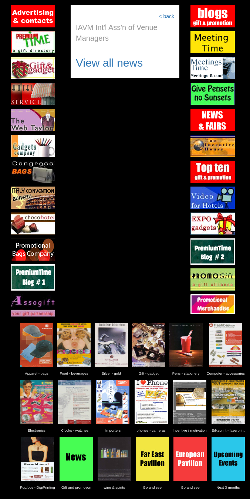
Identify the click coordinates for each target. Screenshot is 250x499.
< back (166, 16)
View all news (109, 63)
